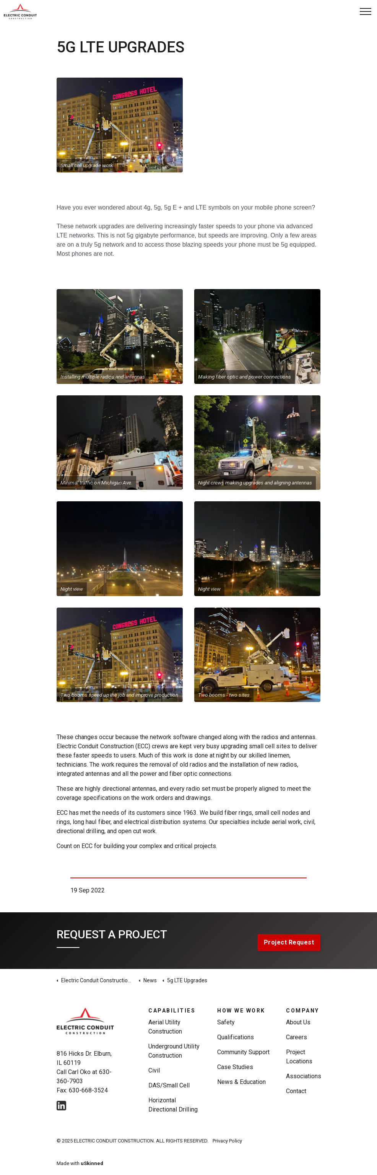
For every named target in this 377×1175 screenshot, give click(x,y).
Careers (296, 1037)
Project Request (289, 942)
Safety (226, 1022)
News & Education (241, 1082)
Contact (296, 1091)
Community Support (243, 1052)
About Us (298, 1022)
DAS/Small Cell (169, 1085)
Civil (154, 1070)
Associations (303, 1076)
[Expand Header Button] (365, 11)
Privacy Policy (227, 1141)
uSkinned (92, 1163)
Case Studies (235, 1067)
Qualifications (235, 1037)
